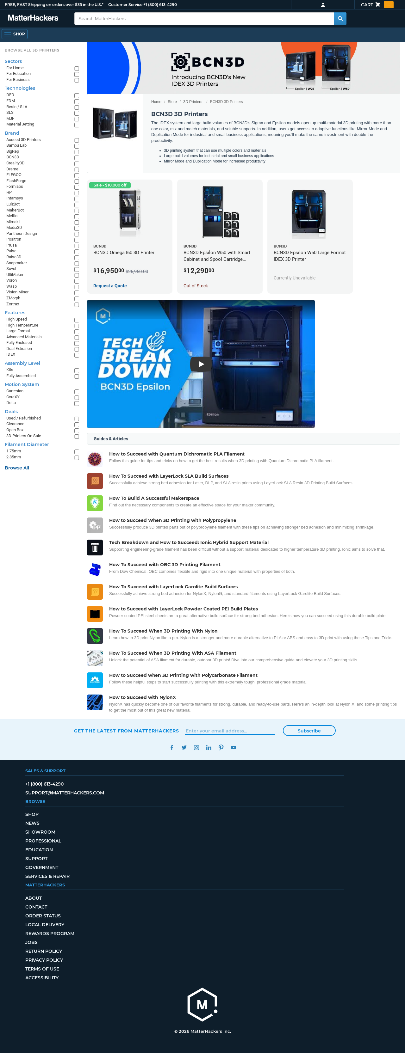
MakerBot (15, 210)
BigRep (12, 151)
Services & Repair (47, 876)
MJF (10, 118)
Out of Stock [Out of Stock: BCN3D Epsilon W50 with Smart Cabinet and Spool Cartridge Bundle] (196, 285)
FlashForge (16, 180)
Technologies (20, 88)
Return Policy (43, 951)
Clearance (15, 423)
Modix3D (14, 227)
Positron (13, 239)
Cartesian (14, 391)
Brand (12, 133)
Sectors (13, 61)
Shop (32, 814)
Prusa (11, 245)
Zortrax (12, 304)
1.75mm (13, 451)
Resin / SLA (16, 106)
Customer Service (125, 4)
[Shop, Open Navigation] (15, 34)
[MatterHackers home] (33, 18)
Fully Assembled (21, 375)
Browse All (17, 468)
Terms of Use (42, 969)
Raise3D (14, 256)
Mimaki (13, 221)
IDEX (10, 354)
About (33, 898)
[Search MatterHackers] (340, 18)
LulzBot (13, 204)
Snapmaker (16, 262)
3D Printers (192, 102)
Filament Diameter (27, 444)
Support (36, 858)
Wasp (11, 286)
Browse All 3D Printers (32, 50)
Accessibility (42, 978)
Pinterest (221, 747)
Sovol (11, 268)
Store (172, 102)
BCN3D (12, 157)
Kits (9, 369)
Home (156, 102)
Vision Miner (17, 292)
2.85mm (13, 457)
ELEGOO (14, 174)
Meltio (11, 215)
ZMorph (13, 298)
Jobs (31, 942)
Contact (36, 907)
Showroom (40, 832)
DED (10, 94)
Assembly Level (22, 363)
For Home (15, 67)
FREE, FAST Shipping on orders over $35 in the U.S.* (54, 4)
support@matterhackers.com (64, 793)
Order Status (43, 916)
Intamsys (14, 198)
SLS (10, 112)
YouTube (233, 747)
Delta (11, 402)
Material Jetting (20, 124)
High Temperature (22, 325)
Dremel (12, 169)
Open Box (14, 429)
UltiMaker (14, 274)
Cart (377, 4)
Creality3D (15, 163)
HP (9, 192)
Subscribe (309, 731)
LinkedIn (208, 747)
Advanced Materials (24, 336)
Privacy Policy (44, 960)
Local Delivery (44, 924)
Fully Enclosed (19, 342)
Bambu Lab (16, 145)
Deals (11, 411)
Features (15, 312)
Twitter (184, 747)
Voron (11, 280)
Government (41, 867)
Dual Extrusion (19, 348)
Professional (43, 841)
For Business (18, 79)
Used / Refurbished (23, 418)
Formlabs (14, 186)
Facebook (171, 747)
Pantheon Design (21, 233)
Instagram (196, 747)
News (32, 823)
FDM (10, 100)
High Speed (16, 319)
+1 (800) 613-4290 (160, 4)
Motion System (22, 384)
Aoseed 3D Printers (23, 139)
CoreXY (13, 397)
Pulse (11, 250)
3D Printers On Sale (23, 435)
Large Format (18, 330)
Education (39, 850)
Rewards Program (49, 933)
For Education (18, 73)
